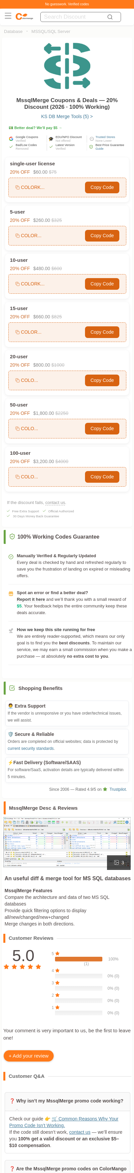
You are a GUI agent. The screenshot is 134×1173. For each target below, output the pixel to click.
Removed (22, 148)
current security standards (31, 748)
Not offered (63, 140)
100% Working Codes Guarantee (54, 537)
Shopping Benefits (40, 688)
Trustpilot (114, 789)
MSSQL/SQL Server (50, 31)
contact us (55, 502)
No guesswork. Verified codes (67, 4)
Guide (100, 148)
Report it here (31, 599)
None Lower (104, 140)
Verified (21, 140)
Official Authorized (61, 511)
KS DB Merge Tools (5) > (67, 116)
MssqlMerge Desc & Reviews (43, 808)
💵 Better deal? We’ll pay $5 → (35, 128)
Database (13, 31)
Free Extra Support (25, 511)
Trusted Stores (105, 137)
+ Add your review (29, 1056)
